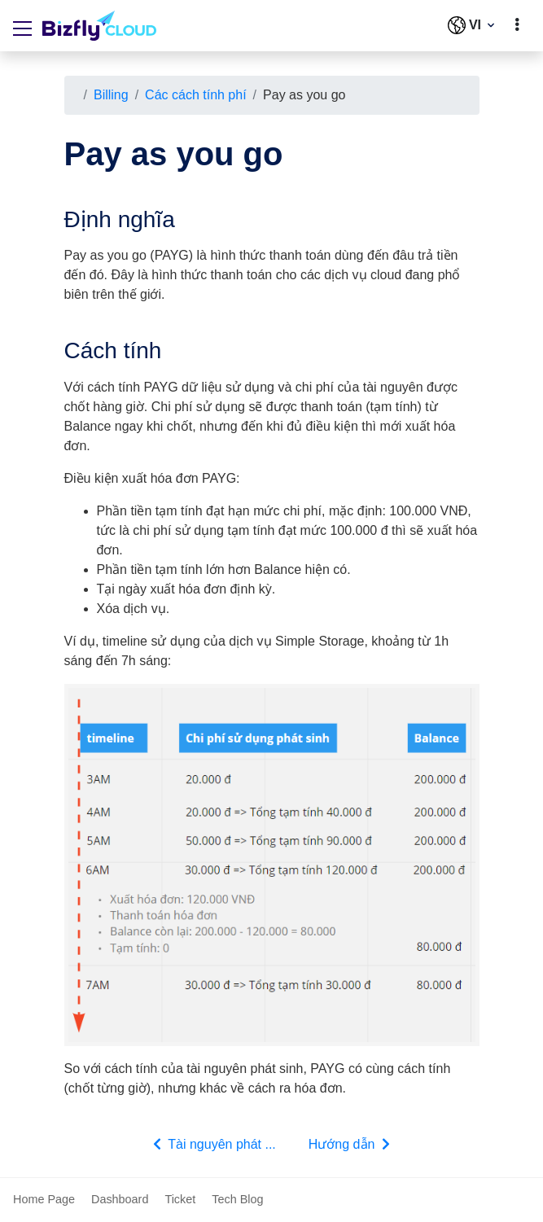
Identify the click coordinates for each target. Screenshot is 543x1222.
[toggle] (517, 25)
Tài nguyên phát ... (213, 1144)
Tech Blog (237, 1199)
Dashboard (119, 1199)
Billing (111, 95)
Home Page (44, 1199)
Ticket (179, 1199)
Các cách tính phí (196, 95)
